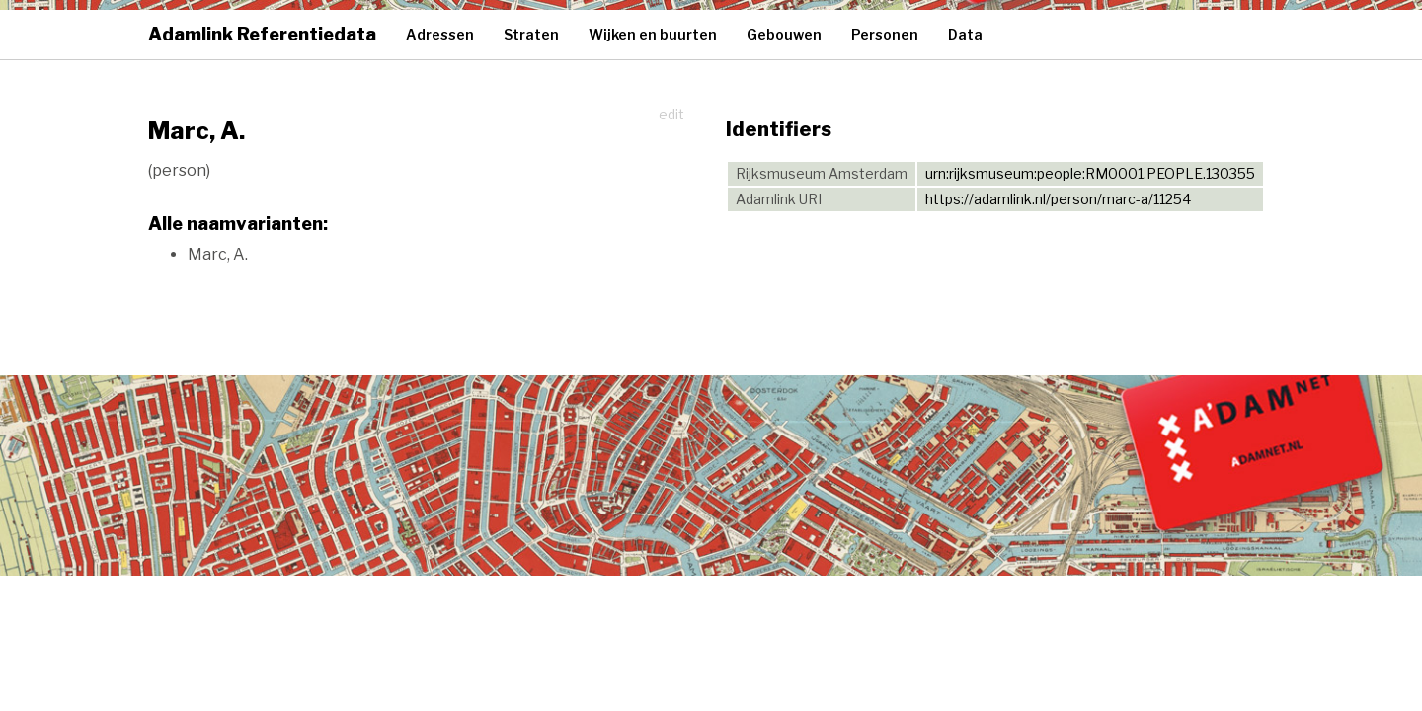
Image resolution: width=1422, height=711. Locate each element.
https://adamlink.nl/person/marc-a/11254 (1058, 199)
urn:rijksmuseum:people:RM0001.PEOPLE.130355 (1090, 173)
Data (965, 34)
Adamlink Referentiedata (262, 34)
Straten (531, 34)
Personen (884, 34)
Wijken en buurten (653, 34)
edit (671, 114)
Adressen (440, 34)
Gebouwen (784, 34)
